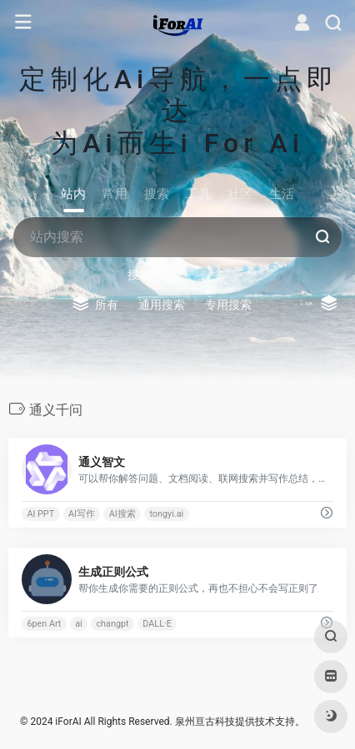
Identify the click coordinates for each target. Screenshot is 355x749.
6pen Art (44, 623)
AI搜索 (122, 513)
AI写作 (81, 513)
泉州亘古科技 (205, 721)
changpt (112, 623)
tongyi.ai (166, 513)
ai (78, 623)
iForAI (68, 721)
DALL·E (157, 623)
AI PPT (40, 513)
